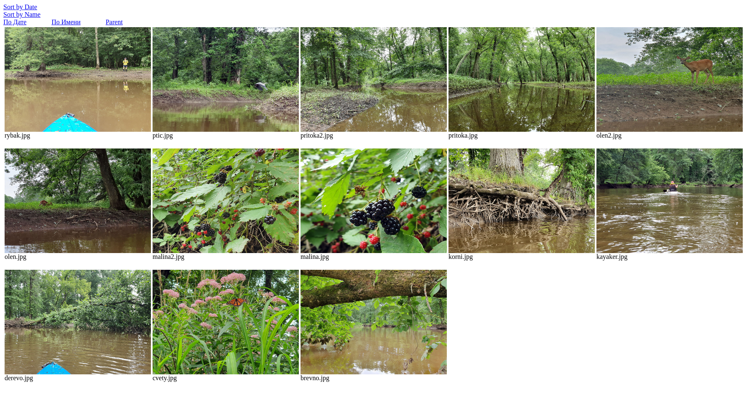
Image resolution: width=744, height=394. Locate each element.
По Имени (65, 22)
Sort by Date (20, 6)
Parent (114, 22)
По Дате (14, 22)
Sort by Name (22, 14)
